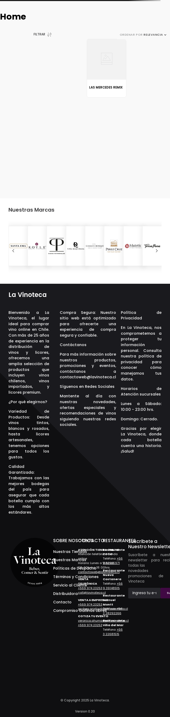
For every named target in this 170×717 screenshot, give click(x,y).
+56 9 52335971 (113, 560)
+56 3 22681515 (113, 631)
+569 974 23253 (90, 588)
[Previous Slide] (13, 250)
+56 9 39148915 (113, 585)
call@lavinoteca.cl (92, 592)
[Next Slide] (156, 250)
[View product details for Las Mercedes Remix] (106, 68)
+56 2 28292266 (113, 611)
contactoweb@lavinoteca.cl (88, 377)
